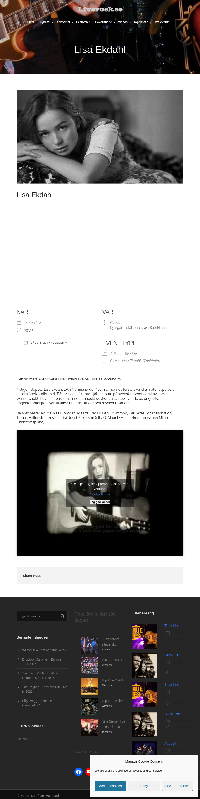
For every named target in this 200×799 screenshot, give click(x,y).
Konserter (63, 22)
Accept (170, 743)
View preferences (177, 786)
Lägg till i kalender (44, 342)
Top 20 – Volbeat (113, 701)
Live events (162, 22)
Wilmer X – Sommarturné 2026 (44, 650)
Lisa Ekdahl (131, 361)
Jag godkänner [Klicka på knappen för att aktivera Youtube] (100, 502)
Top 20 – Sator (112, 659)
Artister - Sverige (123, 354)
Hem (31, 22)
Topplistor (140, 22)
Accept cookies (110, 786)
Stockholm (151, 361)
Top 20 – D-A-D (113, 680)
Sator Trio (172, 655)
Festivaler (83, 22)
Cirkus (115, 323)
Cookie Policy (100, 494)
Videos (123, 22)
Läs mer (22, 739)
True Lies (172, 626)
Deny (144, 786)
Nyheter (45, 22)
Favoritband (103, 22)
